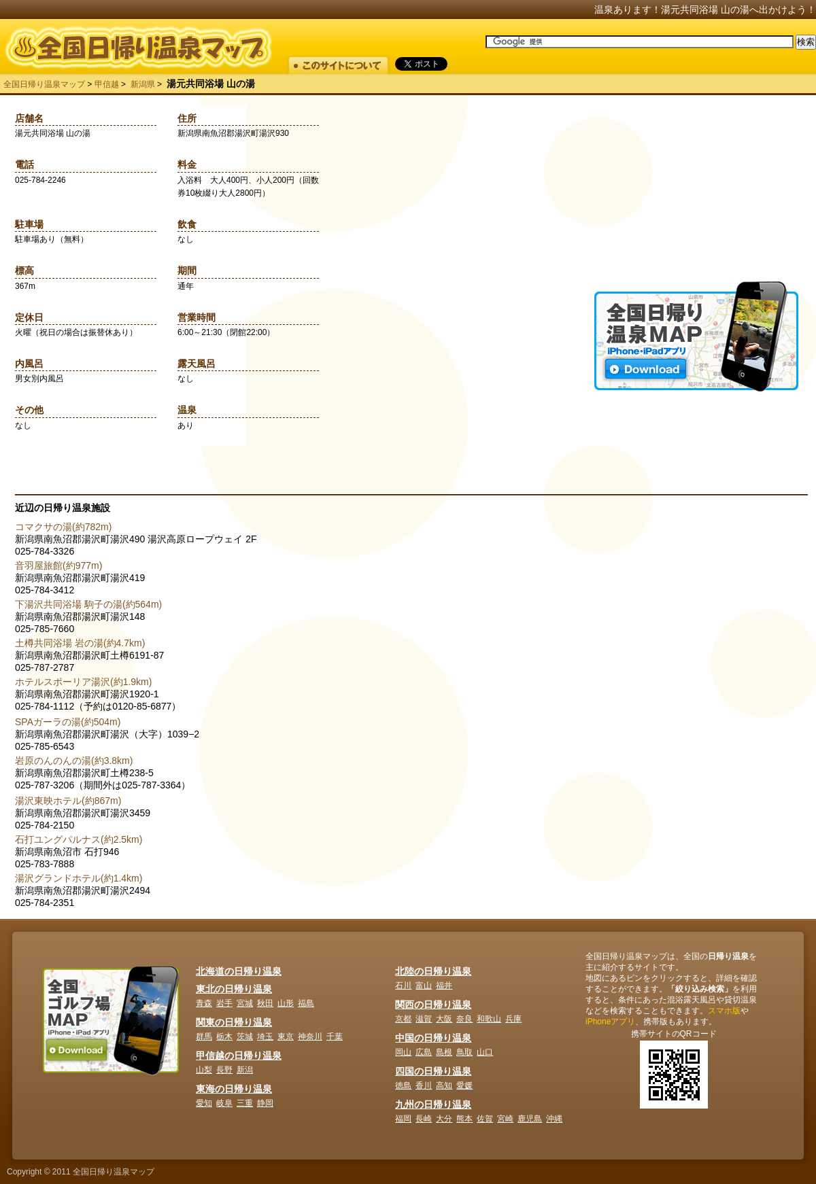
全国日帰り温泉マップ (44, 84)
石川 (403, 985)
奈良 (464, 1019)
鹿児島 (529, 1119)
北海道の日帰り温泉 (239, 971)
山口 (485, 1052)
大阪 (444, 1019)
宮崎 (505, 1119)
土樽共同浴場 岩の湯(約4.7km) (80, 643)
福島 (306, 1003)
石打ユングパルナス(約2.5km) (78, 839)
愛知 (204, 1103)
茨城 (245, 1036)
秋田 (265, 1003)
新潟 (245, 1070)
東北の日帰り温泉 (234, 988)
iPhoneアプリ (610, 1021)
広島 (423, 1052)
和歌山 (489, 1019)
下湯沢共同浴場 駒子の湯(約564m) (88, 604)
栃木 (224, 1036)
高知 (444, 1085)
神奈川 (310, 1036)
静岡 (265, 1103)
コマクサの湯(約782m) (63, 526)
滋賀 (423, 1019)
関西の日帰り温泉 (433, 1004)
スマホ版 (724, 1010)
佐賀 (485, 1119)
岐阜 (224, 1103)
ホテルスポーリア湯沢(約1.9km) (83, 681)
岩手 (224, 1003)
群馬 (204, 1036)
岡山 (403, 1052)
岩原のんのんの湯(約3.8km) (74, 760)
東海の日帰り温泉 (234, 1088)
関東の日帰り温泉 (234, 1022)
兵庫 (513, 1019)
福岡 (403, 1119)
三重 (245, 1103)
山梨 (204, 1070)
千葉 (334, 1036)
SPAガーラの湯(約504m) (67, 721)
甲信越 (107, 84)
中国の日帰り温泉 (433, 1037)
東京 (285, 1036)
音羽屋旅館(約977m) (58, 565)
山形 (285, 1003)
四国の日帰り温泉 (433, 1071)
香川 (423, 1085)
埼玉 (265, 1036)
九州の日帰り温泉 (433, 1104)
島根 (444, 1052)
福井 (444, 985)
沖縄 (554, 1119)
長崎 (423, 1119)
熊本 (464, 1119)
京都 (403, 1019)
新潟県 (143, 84)
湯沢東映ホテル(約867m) (68, 800)
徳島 (403, 1085)
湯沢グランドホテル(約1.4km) (78, 878)
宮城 (245, 1003)
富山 (423, 985)
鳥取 (464, 1052)
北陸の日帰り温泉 (433, 971)
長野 (224, 1070)
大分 (444, 1119)
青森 (204, 1003)
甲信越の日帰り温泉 (239, 1055)
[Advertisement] (696, 196)
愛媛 (464, 1085)
